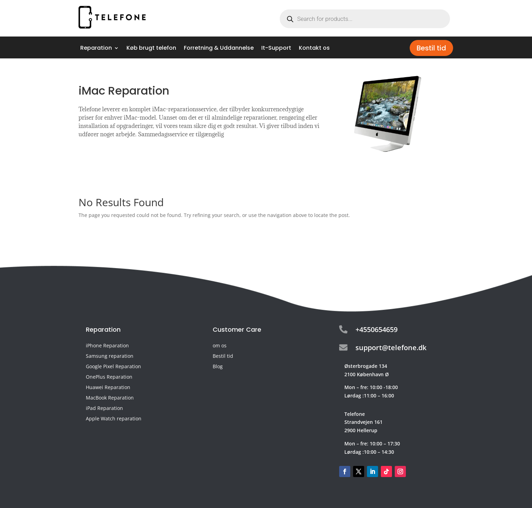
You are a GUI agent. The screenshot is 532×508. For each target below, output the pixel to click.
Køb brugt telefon (151, 49)
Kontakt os (314, 49)
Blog (218, 367)
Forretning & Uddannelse (219, 49)
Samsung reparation (109, 356)
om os (220, 346)
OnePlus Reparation (109, 377)
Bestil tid (431, 48)
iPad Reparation (104, 408)
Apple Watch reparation (113, 419)
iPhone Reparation (107, 346)
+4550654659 (376, 329)
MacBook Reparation (110, 398)
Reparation (96, 49)
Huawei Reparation (108, 387)
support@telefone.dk (390, 347)
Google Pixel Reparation (113, 367)
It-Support (276, 49)
